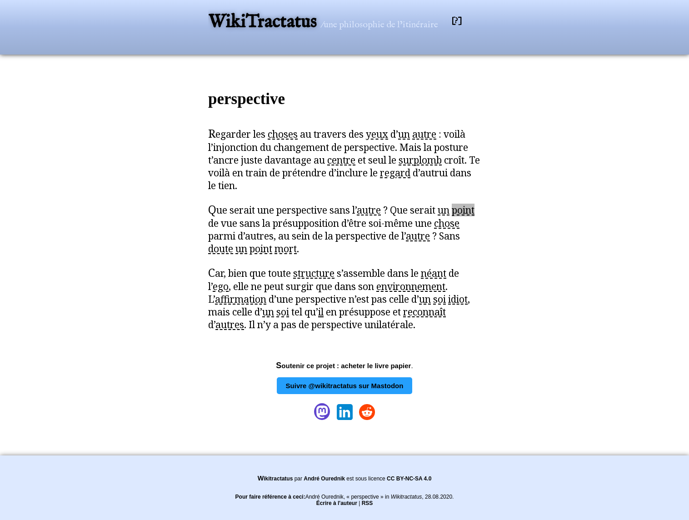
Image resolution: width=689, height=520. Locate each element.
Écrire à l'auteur (336, 503)
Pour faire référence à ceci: (270, 497)
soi (439, 299)
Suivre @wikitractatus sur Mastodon (345, 386)
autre (424, 134)
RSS (367, 503)
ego (221, 286)
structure (314, 273)
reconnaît (424, 311)
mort (286, 248)
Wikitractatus (275, 478)
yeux (377, 134)
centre (341, 160)
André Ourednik (324, 478)
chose (446, 223)
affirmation (240, 299)
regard (395, 172)
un (404, 134)
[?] (457, 21)
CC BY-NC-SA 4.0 (409, 478)
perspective (246, 99)
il (321, 311)
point (463, 210)
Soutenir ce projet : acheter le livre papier (343, 366)
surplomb (420, 160)
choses (283, 134)
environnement (410, 286)
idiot (458, 299)
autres (229, 324)
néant (433, 273)
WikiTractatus (264, 22)
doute (220, 248)
